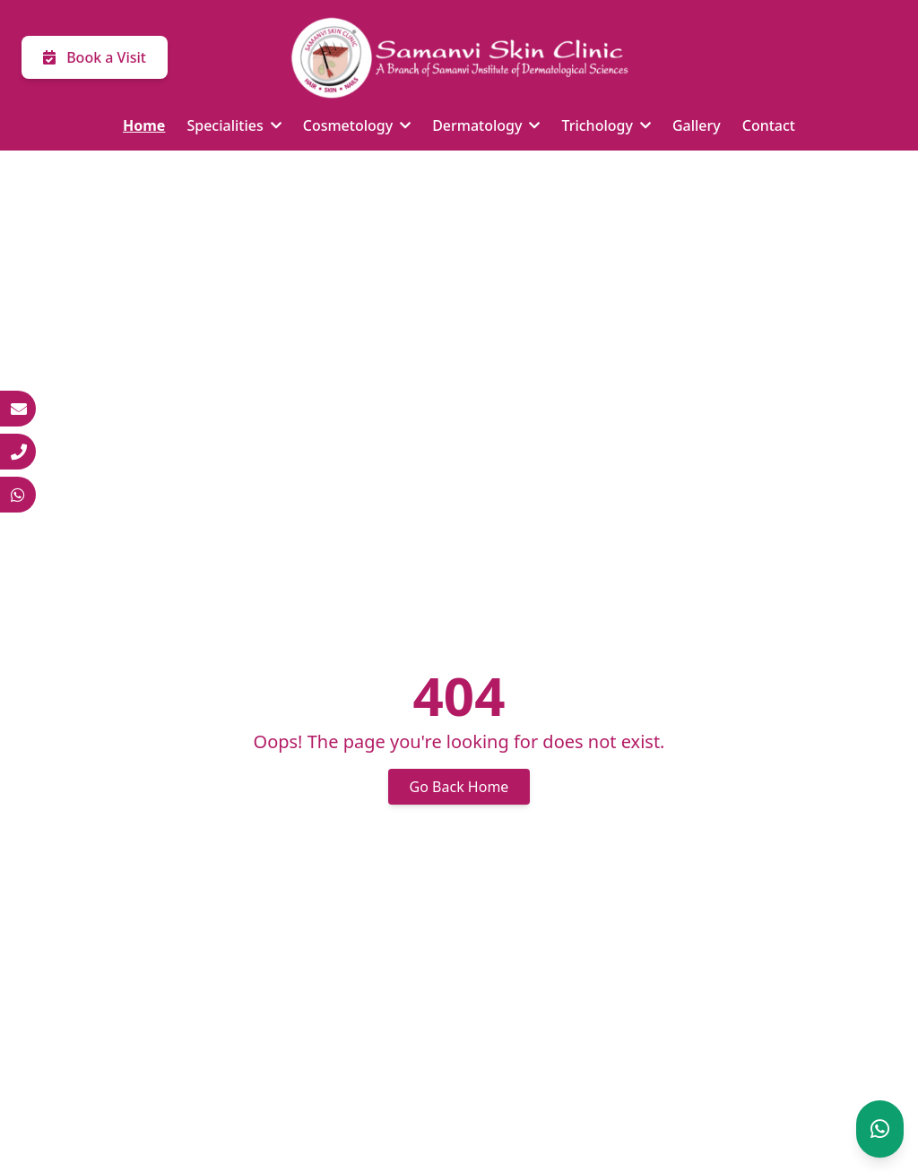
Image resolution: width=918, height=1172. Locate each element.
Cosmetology (357, 125)
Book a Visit (94, 57)
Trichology (605, 125)
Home (144, 125)
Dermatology (486, 125)
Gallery (696, 125)
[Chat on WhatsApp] (880, 1129)
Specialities (233, 125)
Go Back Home (459, 787)
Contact (768, 125)
